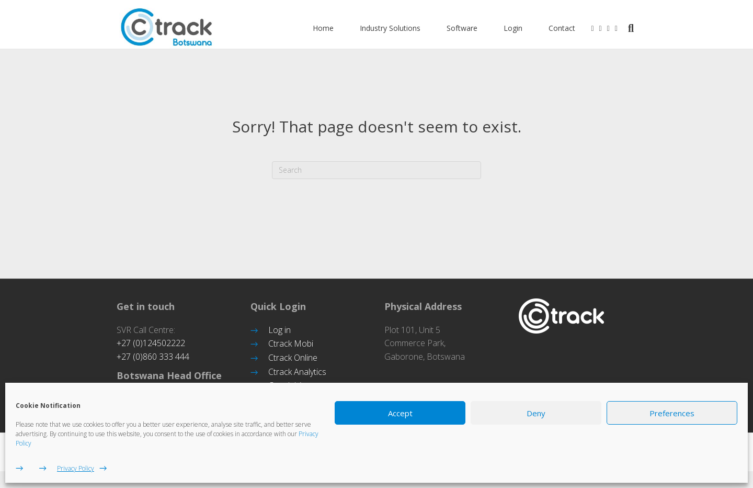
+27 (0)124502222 (151, 343)
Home (333, 29)
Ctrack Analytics (297, 372)
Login (523, 29)
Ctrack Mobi (290, 343)
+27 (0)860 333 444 (153, 356)
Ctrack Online (292, 357)
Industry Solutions (400, 29)
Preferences (671, 413)
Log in (279, 330)
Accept (400, 413)
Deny (536, 413)
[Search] (637, 29)
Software (472, 29)
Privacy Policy (75, 468)
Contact (572, 29)
